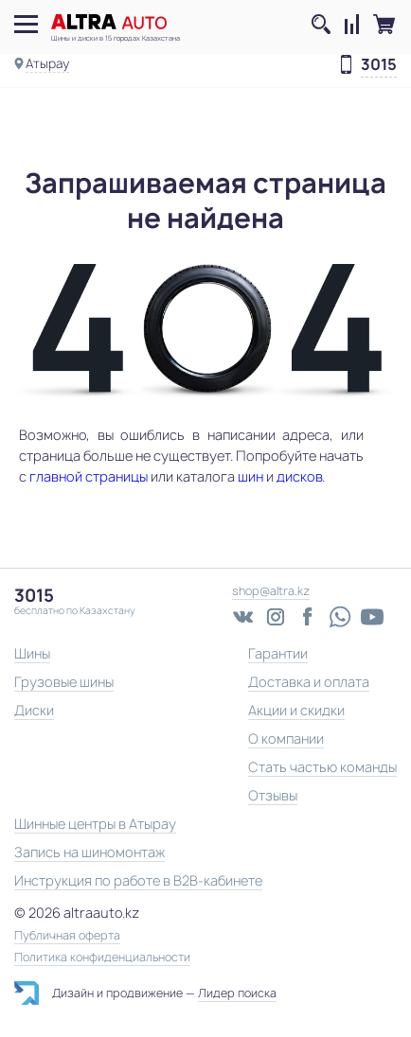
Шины (32, 653)
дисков (299, 476)
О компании (286, 738)
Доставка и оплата (308, 682)
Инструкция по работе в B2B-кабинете (138, 880)
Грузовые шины (64, 682)
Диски (34, 710)
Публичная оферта (67, 935)
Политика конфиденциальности (102, 957)
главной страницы (88, 476)
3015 (379, 65)
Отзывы (272, 795)
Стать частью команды (322, 767)
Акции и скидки (296, 710)
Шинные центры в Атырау (95, 824)
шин (250, 476)
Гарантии (278, 653)
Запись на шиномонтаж (89, 852)
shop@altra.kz (271, 591)
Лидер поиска (237, 993)
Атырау (47, 63)
